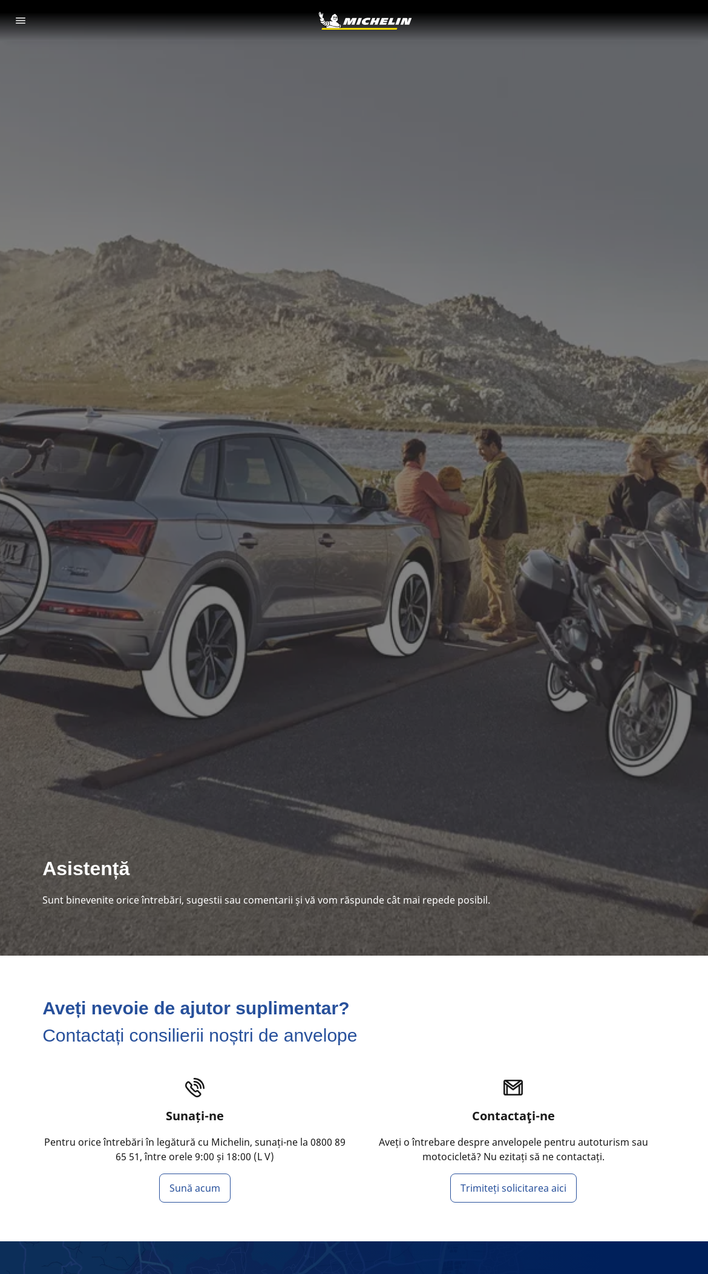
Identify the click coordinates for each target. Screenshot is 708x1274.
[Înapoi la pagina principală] (364, 20)
